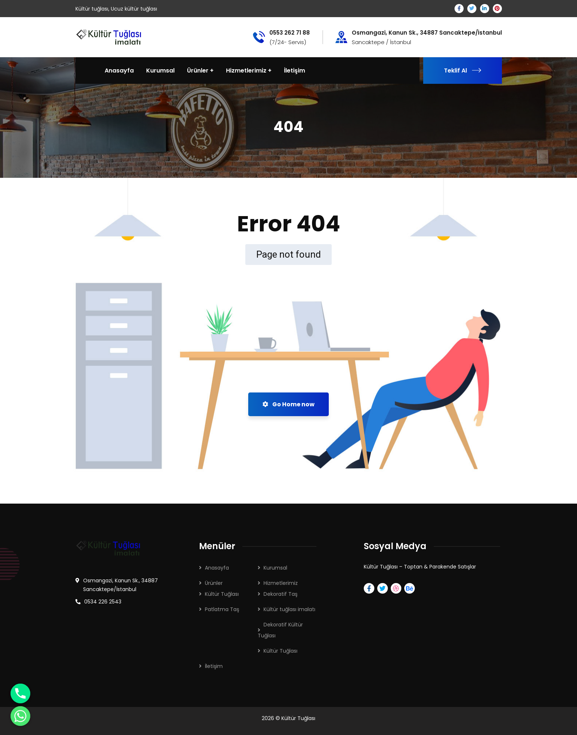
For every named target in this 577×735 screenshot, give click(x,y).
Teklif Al (462, 70)
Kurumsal (275, 567)
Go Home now (288, 404)
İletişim (214, 666)
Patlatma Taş (222, 609)
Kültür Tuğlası (222, 594)
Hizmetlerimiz (281, 583)
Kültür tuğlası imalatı (289, 609)
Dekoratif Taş (280, 594)
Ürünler (214, 583)
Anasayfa (217, 567)
